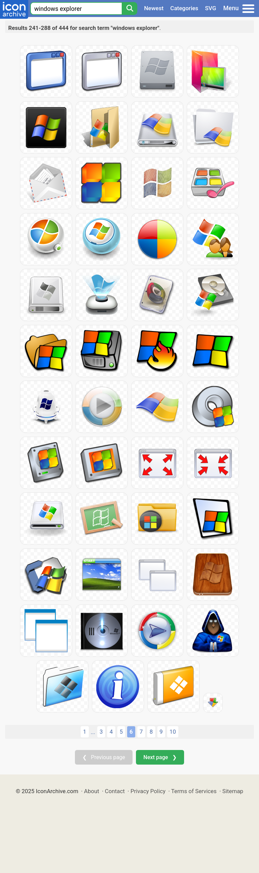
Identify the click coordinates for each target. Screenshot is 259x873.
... (93, 732)
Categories (184, 8)
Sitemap (232, 791)
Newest (153, 8)
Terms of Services (194, 791)
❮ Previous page (103, 757)
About (91, 791)
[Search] (129, 8)
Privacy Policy (148, 791)
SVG (210, 8)
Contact (115, 791)
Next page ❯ (159, 757)
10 (173, 731)
